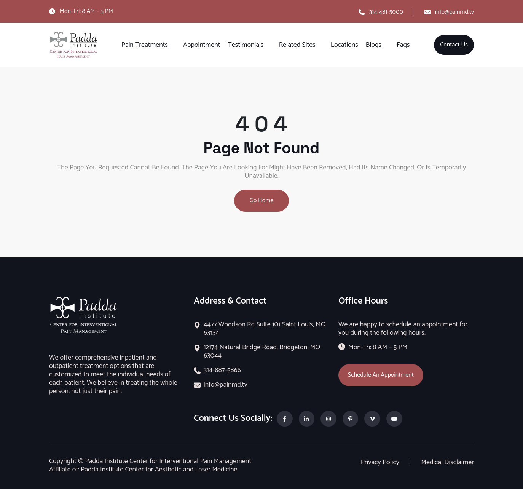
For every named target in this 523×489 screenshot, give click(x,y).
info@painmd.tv (454, 12)
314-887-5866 (222, 370)
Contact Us (454, 45)
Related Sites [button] (297, 45)
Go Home (262, 200)
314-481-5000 (386, 12)
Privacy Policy (381, 462)
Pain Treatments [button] (144, 45)
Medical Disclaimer (447, 462)
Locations (344, 45)
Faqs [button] (403, 45)
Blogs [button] (373, 45)
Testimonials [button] (246, 45)
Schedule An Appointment (381, 375)
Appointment (201, 45)
